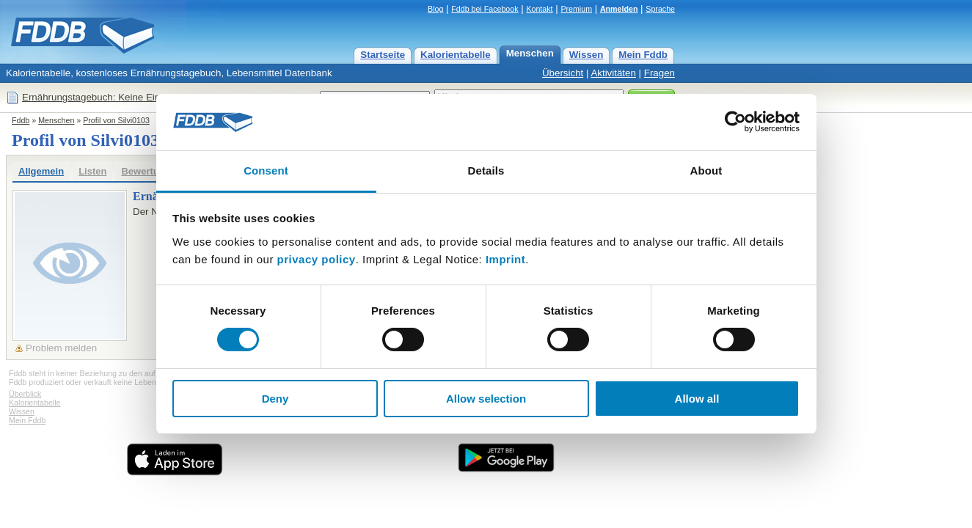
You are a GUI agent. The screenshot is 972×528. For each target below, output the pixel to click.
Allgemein (41, 171)
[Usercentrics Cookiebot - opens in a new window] (735, 122)
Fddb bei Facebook (484, 8)
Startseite (382, 54)
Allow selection (486, 398)
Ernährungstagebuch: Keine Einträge (102, 97)
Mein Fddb (643, 54)
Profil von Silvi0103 (116, 120)
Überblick (25, 393)
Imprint (505, 259)
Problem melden (61, 347)
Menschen (530, 53)
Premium (576, 8)
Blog (435, 8)
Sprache (660, 8)
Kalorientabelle (455, 54)
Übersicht (562, 72)
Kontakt (539, 8)
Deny (275, 398)
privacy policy (316, 259)
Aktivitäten (613, 72)
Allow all (697, 398)
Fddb (20, 120)
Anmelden (619, 8)
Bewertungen (151, 171)
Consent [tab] (266, 170)
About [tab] (706, 170)
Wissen (586, 54)
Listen (92, 171)
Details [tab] (486, 170)
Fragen (659, 72)
